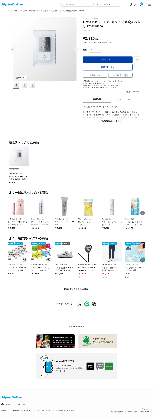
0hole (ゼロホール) (90, 18)
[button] (12, 49)
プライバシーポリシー (43, 410)
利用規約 (27, 410)
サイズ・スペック (126, 99)
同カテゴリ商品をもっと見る (76, 289)
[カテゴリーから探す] (107, 4)
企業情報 (4, 410)
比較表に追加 (95, 75)
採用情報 (16, 410)
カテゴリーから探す (76, 326)
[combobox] (77, 4)
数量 (85, 50)
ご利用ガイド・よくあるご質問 (15, 404)
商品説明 (97, 99)
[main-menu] (149, 4)
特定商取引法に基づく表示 (65, 410)
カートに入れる (107, 59)
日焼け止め (42, 11)
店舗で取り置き (107, 67)
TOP (9, 11)
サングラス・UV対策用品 (28, 11)
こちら (103, 83)
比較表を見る (120, 75)
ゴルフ (15, 11)
